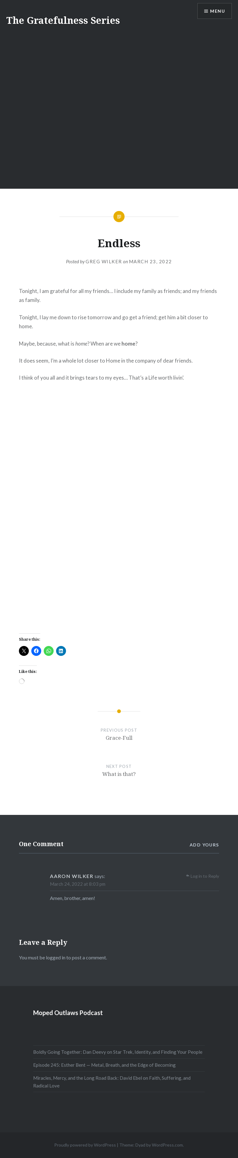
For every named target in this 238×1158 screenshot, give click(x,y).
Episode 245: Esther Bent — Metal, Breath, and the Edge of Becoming (104, 1065)
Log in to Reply (205, 876)
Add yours (204, 844)
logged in (55, 957)
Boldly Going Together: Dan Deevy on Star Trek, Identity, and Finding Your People (117, 1052)
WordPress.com (167, 1144)
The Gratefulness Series (63, 20)
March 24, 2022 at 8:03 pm (77, 884)
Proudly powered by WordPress (85, 1144)
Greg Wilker (104, 261)
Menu (217, 11)
